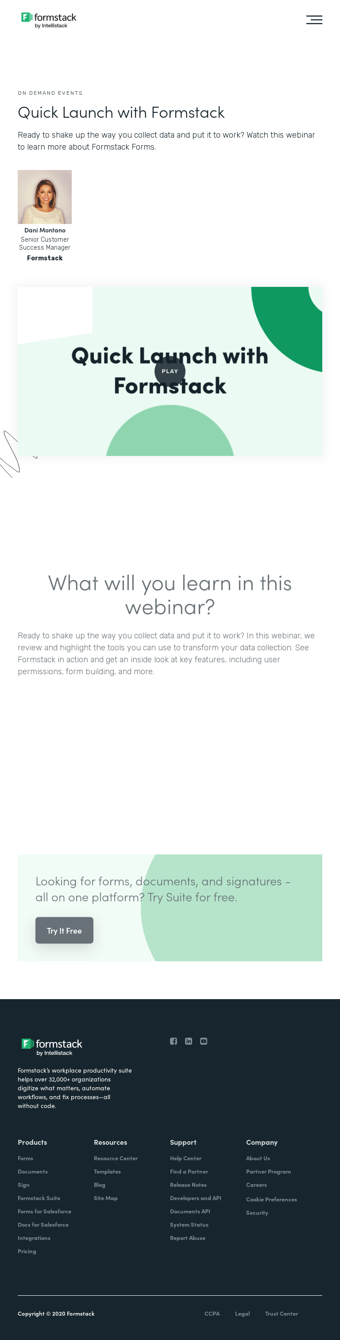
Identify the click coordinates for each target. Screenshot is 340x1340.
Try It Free (64, 937)
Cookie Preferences (271, 1199)
